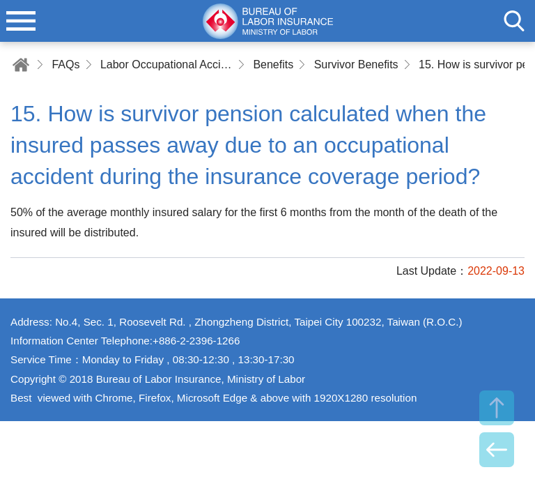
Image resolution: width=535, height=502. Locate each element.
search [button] (514, 21)
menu (21, 21)
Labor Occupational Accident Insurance (166, 64)
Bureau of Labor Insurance (267, 21)
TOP (496, 407)
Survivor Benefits (356, 64)
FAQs (65, 64)
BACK (496, 449)
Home (20, 64)
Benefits (273, 64)
